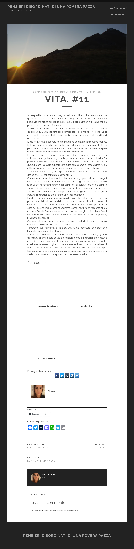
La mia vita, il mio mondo (85, 86)
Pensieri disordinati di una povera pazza (51, 7)
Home (110, 7)
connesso (47, 505)
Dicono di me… (119, 10)
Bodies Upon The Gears (40, 442)
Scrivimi (120, 7)
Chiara (60, 86)
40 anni (102, 442)
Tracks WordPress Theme (55, 546)
